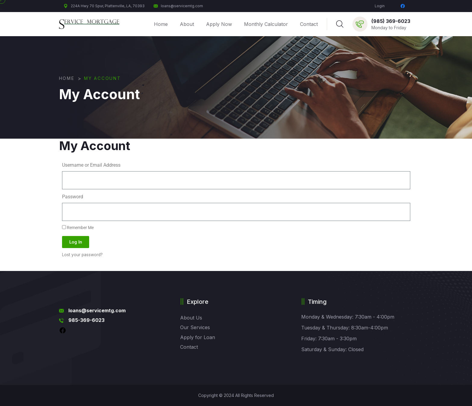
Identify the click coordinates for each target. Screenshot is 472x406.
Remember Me (78, 227)
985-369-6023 (86, 320)
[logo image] (89, 24)
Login (380, 6)
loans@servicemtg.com (178, 6)
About (187, 24)
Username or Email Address (91, 165)
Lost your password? (82, 254)
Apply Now (219, 24)
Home (161, 24)
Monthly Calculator (266, 24)
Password (72, 197)
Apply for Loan (197, 337)
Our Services (195, 327)
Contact (309, 24)
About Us (191, 318)
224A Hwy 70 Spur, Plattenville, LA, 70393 (104, 6)
